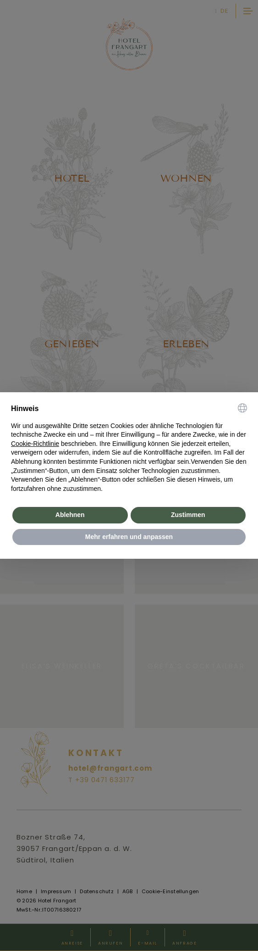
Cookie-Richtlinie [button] (35, 443)
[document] (129, 448)
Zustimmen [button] (188, 514)
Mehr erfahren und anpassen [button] (129, 536)
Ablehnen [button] (70, 514)
